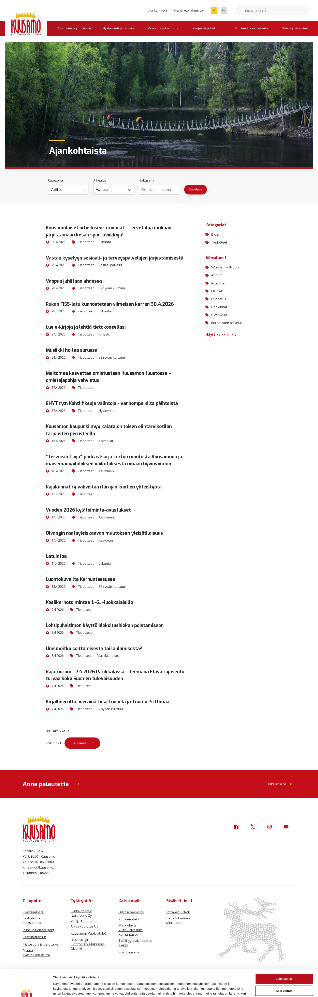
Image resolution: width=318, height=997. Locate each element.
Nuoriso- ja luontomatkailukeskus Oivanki (88, 944)
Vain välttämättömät (284, 980)
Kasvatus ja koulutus (163, 28)
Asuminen (215, 283)
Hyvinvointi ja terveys (118, 28)
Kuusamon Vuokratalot (88, 933)
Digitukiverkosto (131, 912)
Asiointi (213, 275)
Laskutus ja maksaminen (32, 920)
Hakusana (146, 180)
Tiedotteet (216, 242)
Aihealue (99, 180)
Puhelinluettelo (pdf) (38, 930)
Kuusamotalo (128, 919)
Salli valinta (284, 968)
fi (215, 11)
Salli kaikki (284, 956)
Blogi (212, 234)
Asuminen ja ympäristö (74, 28)
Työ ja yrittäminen (295, 28)
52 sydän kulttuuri (222, 267)
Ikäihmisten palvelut (223, 323)
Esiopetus (215, 299)
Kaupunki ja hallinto (207, 28)
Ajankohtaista (157, 10)
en (224, 11)
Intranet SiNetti (178, 912)
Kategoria (55, 180)
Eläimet (213, 291)
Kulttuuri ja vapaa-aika (251, 28)
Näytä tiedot (217, 989)
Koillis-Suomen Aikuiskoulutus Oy (84, 923)
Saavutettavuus (34, 937)
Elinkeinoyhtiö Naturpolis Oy (81, 913)
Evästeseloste (33, 912)
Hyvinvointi (216, 315)
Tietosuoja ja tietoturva (41, 944)
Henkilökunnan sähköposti (178, 920)
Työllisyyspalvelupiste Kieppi (135, 942)
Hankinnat (216, 307)
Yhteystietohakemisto (188, 10)
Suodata (195, 189)
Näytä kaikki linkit (220, 334)
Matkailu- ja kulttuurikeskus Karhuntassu (130, 930)
